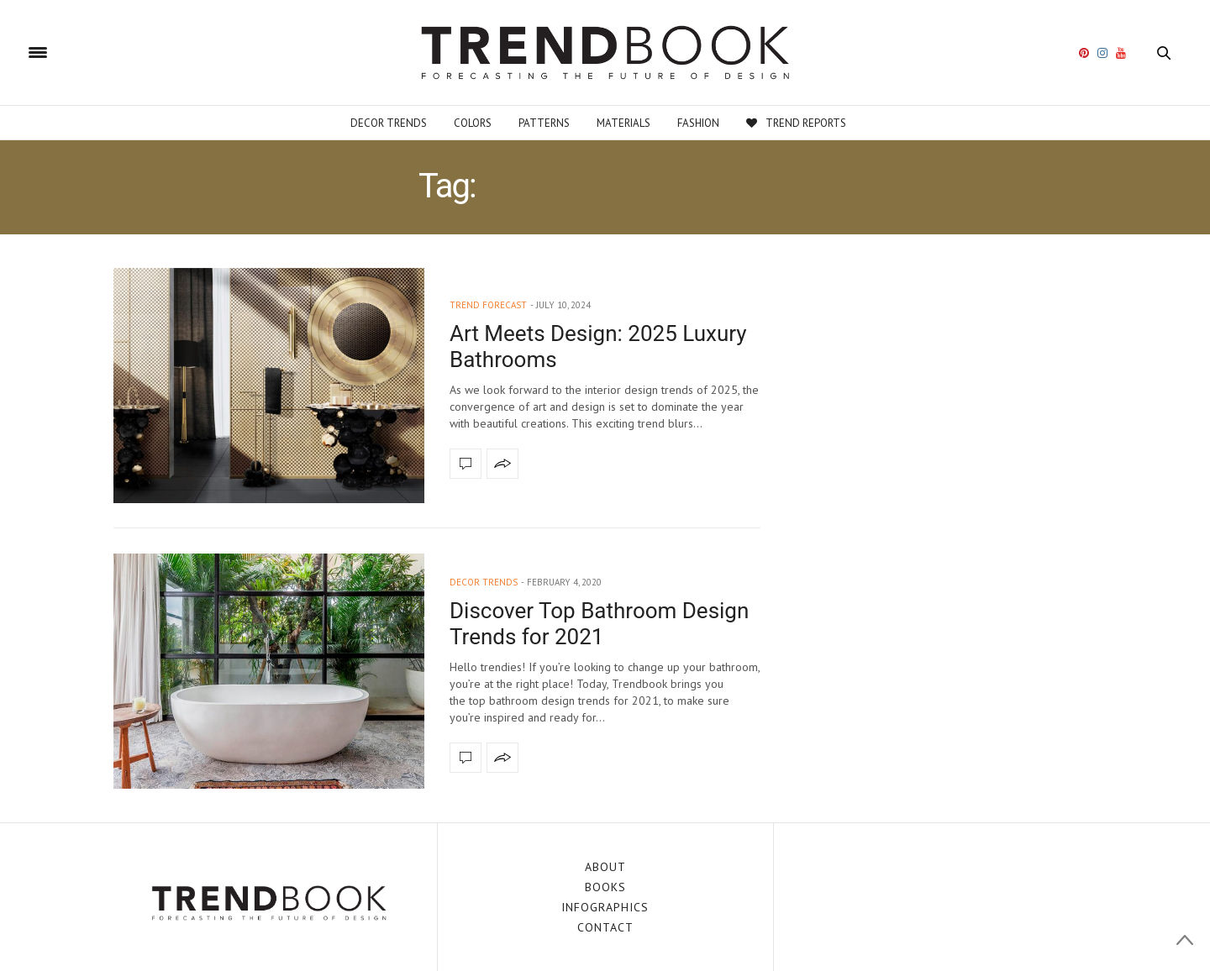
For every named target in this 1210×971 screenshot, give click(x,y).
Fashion (698, 123)
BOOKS (605, 887)
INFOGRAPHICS (605, 907)
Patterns (544, 123)
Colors (473, 123)
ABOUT (605, 866)
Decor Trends (388, 123)
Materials (623, 123)
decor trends (484, 582)
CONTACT (605, 927)
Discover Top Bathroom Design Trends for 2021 (599, 623)
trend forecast (488, 305)
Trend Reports (796, 123)
